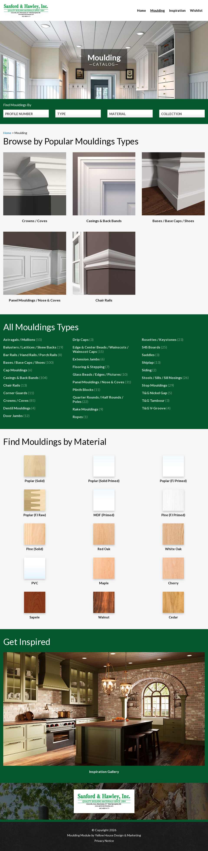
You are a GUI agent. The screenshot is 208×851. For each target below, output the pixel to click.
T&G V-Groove (156, 408)
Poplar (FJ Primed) (173, 469)
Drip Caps (83, 339)
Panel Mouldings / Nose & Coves (102, 382)
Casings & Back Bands (25, 377)
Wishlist (196, 10)
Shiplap (151, 362)
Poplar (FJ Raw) (34, 503)
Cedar (173, 605)
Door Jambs (16, 416)
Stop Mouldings (158, 385)
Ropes (80, 417)
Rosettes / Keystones (162, 339)
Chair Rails (15, 385)
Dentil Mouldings (19, 408)
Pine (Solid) (34, 537)
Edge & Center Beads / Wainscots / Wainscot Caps (100, 349)
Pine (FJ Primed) (173, 503)
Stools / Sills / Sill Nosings (165, 377)
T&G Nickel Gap (157, 393)
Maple (104, 571)
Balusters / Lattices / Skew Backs (33, 347)
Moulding (157, 10)
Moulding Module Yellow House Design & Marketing (104, 835)
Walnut (104, 605)
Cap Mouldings (17, 370)
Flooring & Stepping (91, 367)
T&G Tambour (155, 400)
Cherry (173, 571)
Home (141, 10)
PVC (34, 571)
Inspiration (177, 10)
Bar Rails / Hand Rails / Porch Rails (32, 355)
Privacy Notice (104, 841)
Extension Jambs (89, 359)
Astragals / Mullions (22, 339)
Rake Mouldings (88, 409)
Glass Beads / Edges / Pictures (100, 374)
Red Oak (104, 537)
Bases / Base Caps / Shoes (28, 362)
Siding (149, 370)
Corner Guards (18, 393)
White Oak (173, 537)
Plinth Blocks (86, 389)
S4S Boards (154, 347)
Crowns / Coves (19, 400)
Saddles (150, 355)
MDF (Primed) (104, 503)
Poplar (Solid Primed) (104, 469)
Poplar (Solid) (34, 469)
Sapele (34, 605)
